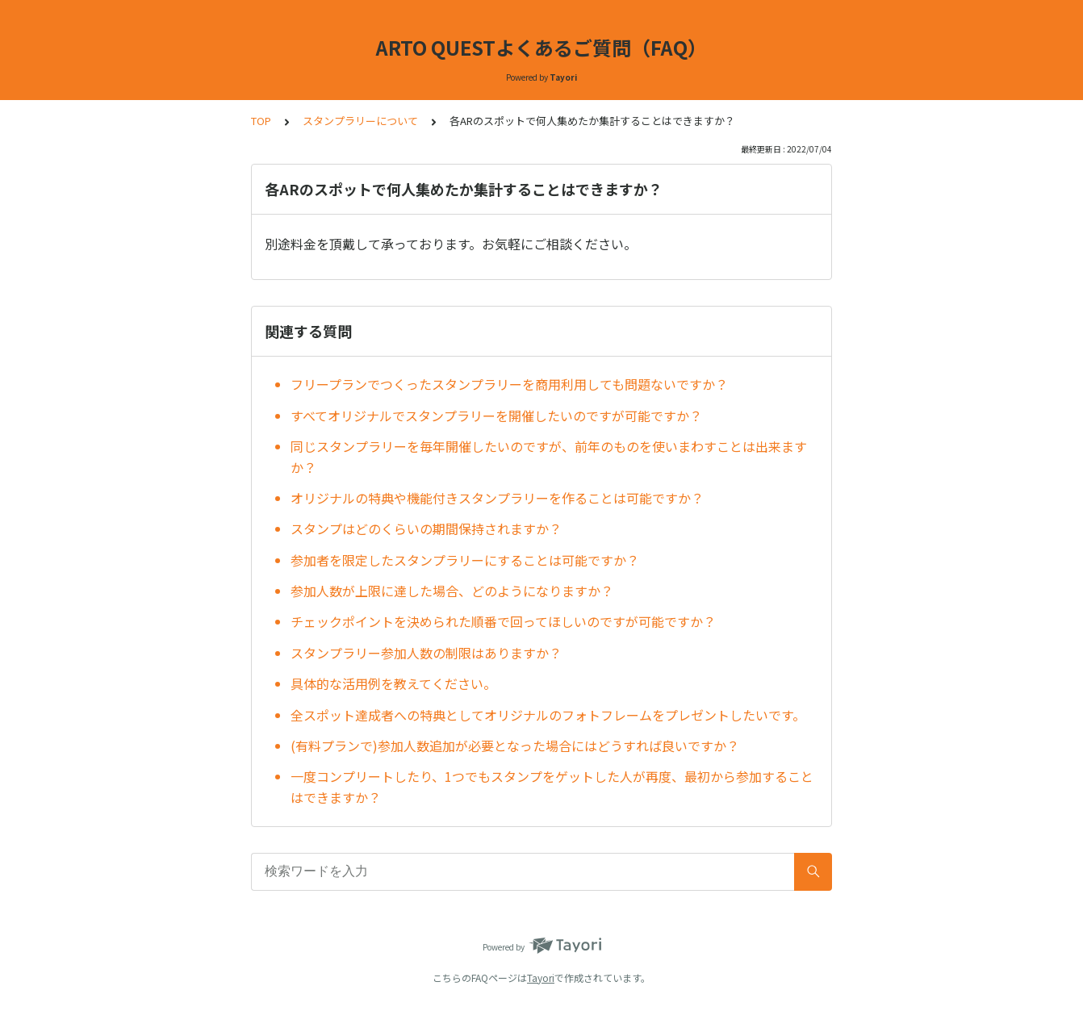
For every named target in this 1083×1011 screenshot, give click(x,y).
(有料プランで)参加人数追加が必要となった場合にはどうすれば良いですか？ (515, 745)
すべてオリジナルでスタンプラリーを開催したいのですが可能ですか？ (496, 415)
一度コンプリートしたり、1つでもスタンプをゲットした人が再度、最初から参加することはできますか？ (552, 787)
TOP (261, 120)
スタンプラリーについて (360, 120)
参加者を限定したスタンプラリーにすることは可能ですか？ (465, 560)
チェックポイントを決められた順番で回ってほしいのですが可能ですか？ (503, 621)
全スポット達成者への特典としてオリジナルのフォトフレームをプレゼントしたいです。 (548, 715)
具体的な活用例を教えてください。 (393, 683)
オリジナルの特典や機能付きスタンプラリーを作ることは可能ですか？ (497, 498)
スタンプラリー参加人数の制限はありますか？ (426, 652)
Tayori (540, 977)
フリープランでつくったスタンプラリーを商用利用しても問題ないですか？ (509, 384)
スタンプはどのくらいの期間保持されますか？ (426, 528)
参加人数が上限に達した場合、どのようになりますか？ (452, 590)
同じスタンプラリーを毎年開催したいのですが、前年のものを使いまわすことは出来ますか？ (549, 457)
